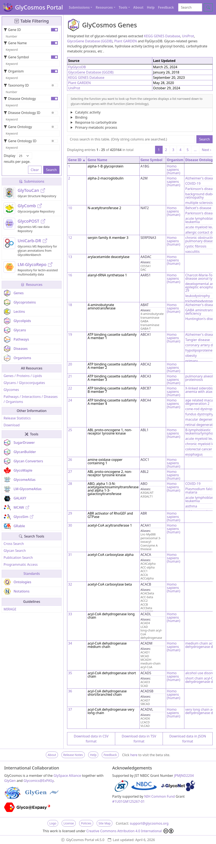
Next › (206, 149)
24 (70, 400)
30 (70, 525)
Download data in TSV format (139, 739)
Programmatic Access (21, 564)
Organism (14, 71)
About (138, 7)
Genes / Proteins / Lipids (23, 375)
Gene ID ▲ (77, 160)
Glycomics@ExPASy (39, 780)
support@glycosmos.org (149, 823)
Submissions (31, 181)
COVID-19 (192, 183)
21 (70, 376)
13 (70, 256)
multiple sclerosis (199, 202)
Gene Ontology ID (20, 141)
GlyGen (10, 780)
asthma (191, 506)
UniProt (188, 36)
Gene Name (15, 43)
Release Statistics (17, 418)
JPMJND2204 (184, 775)
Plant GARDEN (125, 41)
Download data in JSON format (187, 739)
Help (151, 7)
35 (70, 673)
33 (70, 614)
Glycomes (11, 389)
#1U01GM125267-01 (128, 801)
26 (70, 459)
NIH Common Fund (159, 796)
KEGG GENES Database (162, 36)
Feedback (166, 7)
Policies (86, 823)
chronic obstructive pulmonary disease (200, 239)
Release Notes (73, 755)
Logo (52, 823)
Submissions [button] (79, 7)
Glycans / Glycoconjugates (24, 382)
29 (70, 513)
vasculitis (192, 251)
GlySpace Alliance (67, 775)
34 (70, 643)
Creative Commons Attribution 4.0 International (129, 831)
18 (70, 304)
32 (70, 584)
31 (70, 554)
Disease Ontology (20, 98)
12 (70, 237)
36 (70, 691)
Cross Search (14, 543)
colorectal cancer (198, 449)
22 (70, 388)
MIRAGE (10, 609)
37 (70, 709)
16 (70, 275)
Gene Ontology (18, 126)
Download (12, 425)
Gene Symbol (16, 57)
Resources (31, 284)
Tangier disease (197, 339)
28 (70, 483)
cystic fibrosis (195, 246)
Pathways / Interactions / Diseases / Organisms (31, 399)
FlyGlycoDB (77, 67)
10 (70, 208)
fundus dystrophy (199, 414)
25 (70, 430)
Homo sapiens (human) (173, 169)
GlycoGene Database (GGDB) (89, 41)
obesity (191, 355)
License (68, 823)
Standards (31, 573)
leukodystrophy (197, 295)
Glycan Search (15, 550)
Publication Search (18, 557)
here (133, 755)
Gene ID (12, 29)
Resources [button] (104, 7)
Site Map (105, 823)
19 (70, 334)
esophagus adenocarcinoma (198, 456)
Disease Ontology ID (22, 112)
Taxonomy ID (16, 85)
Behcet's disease (198, 208)
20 (70, 364)
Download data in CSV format (91, 739)
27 (70, 471)
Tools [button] (123, 7)
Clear (35, 169)
